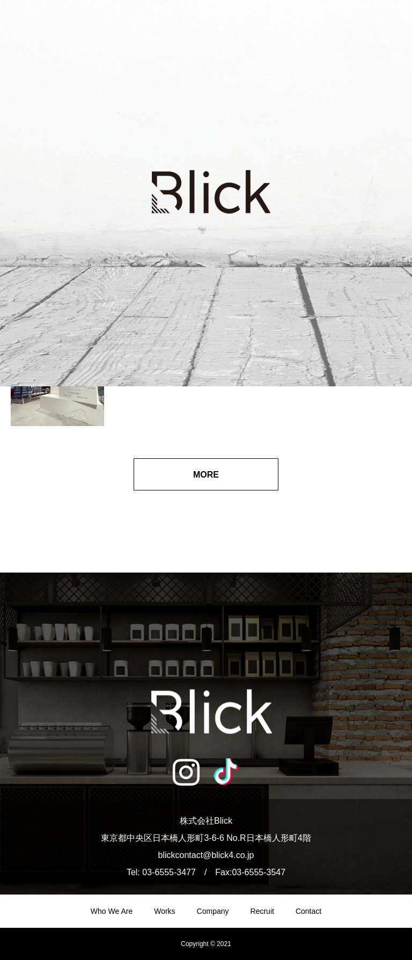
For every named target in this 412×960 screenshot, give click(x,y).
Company (213, 911)
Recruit (262, 911)
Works (164, 911)
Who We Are (112, 911)
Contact (308, 911)
